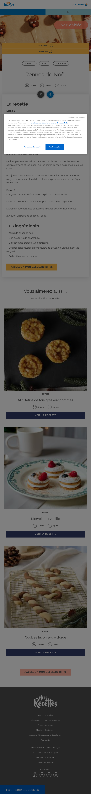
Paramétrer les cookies (33, 147)
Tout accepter (55, 147)
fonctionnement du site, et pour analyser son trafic (49, 123)
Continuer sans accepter (76, 117)
